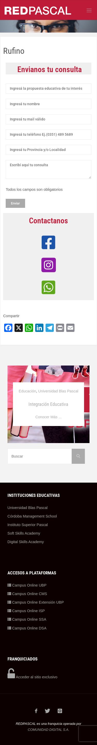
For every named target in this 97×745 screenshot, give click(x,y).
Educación (27, 391)
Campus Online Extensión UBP (36, 602)
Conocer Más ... (48, 417)
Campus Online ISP (26, 611)
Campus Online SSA (27, 619)
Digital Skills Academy (26, 542)
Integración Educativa (48, 404)
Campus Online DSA (27, 628)
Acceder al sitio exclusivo (32, 677)
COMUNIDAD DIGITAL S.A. (48, 730)
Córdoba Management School (32, 516)
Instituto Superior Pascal (28, 525)
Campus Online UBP (27, 585)
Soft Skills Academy (24, 533)
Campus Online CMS (27, 594)
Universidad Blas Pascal (58, 391)
